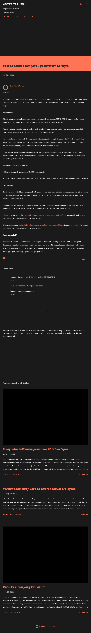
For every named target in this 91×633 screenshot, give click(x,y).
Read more (83, 475)
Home (5, 16)
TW (15, 16)
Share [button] (82, 259)
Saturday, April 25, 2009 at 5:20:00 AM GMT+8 (36, 277)
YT (32, 16)
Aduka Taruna (14, 4)
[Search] (81, 4)
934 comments (16, 514)
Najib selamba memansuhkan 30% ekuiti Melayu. (43, 215)
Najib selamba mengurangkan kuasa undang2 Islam (44, 225)
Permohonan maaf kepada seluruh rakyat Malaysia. (39, 489)
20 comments (16, 613)
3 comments (15, 475)
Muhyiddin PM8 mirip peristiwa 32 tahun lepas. (36, 449)
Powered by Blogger (45, 626)
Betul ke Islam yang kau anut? (24, 587)
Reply (12, 294)
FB (24, 16)
